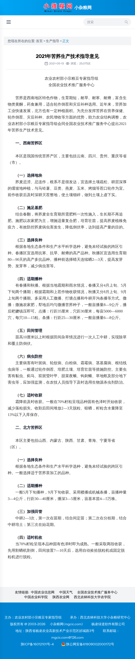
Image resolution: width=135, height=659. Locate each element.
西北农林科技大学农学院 (92, 597)
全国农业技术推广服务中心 (97, 592)
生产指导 (53, 41)
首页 (39, 41)
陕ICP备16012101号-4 (37, 644)
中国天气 (66, 592)
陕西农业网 (61, 597)
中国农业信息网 (42, 592)
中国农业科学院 (36, 597)
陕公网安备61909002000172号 (87, 644)
